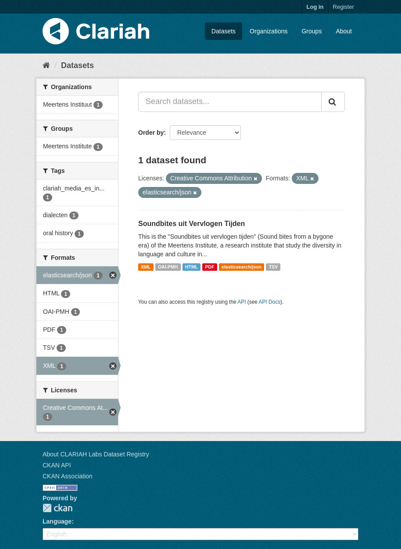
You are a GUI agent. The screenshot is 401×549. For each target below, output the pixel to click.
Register (343, 7)
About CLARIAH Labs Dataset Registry (96, 454)
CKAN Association (68, 476)
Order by (151, 132)
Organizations (268, 31)
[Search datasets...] (230, 102)
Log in (315, 7)
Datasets (223, 31)
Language (57, 521)
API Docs (270, 302)
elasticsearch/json (241, 266)
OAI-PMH (168, 266)
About (344, 31)
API (241, 302)
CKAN (57, 508)
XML (145, 266)
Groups (311, 31)
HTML (191, 266)
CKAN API (57, 465)
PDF (210, 266)
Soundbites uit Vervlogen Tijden (191, 223)
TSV (273, 266)
